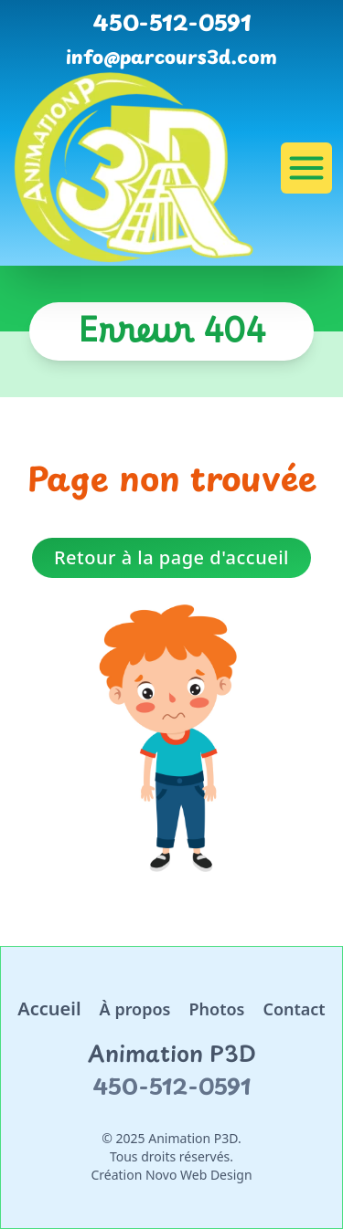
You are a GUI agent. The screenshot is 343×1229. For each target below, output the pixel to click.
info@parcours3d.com (171, 56)
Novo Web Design (198, 1174)
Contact (294, 1009)
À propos (135, 1009)
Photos (216, 1009)
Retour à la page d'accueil (171, 557)
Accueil (48, 1008)
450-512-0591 (172, 21)
